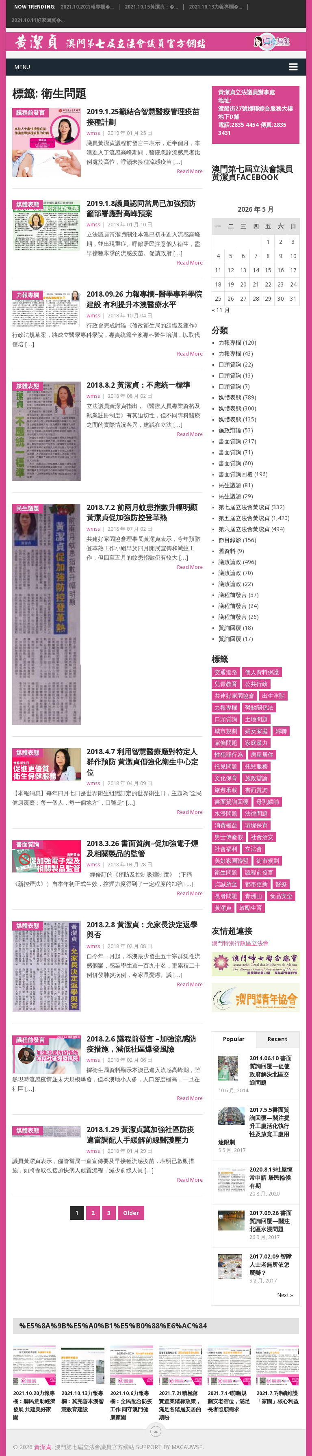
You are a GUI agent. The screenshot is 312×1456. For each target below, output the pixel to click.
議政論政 (230, 562)
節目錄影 (230, 540)
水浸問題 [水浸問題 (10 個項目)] (225, 813)
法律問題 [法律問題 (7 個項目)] (256, 813)
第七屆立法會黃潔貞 (244, 507)
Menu (22, 67)
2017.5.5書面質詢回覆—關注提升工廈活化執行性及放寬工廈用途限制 (254, 1126)
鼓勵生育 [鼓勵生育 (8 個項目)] (250, 908)
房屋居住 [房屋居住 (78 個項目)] (262, 754)
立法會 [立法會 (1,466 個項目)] (253, 849)
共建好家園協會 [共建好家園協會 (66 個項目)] (234, 695)
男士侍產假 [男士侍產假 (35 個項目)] (228, 837)
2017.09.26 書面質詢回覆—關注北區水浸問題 (270, 1221)
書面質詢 (230, 441)
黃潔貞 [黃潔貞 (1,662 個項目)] (223, 908)
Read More (190, 171)
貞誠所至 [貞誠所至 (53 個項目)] (225, 884)
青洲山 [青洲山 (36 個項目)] (253, 896)
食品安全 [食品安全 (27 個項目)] (281, 896)
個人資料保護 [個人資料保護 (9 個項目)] (262, 672)
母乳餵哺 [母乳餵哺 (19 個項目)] (267, 802)
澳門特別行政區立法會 (240, 943)
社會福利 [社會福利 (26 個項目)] (225, 849)
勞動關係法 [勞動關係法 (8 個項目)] (259, 707)
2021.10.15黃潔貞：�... (151, 7)
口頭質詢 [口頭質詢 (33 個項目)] (225, 719)
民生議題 (230, 485)
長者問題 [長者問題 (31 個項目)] (225, 896)
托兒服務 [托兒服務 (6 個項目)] (256, 766)
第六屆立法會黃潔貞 (244, 529)
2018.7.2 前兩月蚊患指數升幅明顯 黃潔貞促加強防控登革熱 (142, 512)
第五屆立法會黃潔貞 (244, 518)
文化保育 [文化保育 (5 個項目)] (225, 778)
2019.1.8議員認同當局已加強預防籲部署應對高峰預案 (141, 208)
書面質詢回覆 (236, 474)
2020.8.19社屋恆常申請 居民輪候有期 (270, 1177)
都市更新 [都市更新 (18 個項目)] (256, 884)
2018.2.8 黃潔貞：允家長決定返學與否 (142, 929)
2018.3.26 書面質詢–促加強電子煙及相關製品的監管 (142, 848)
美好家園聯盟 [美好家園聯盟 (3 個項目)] (231, 860)
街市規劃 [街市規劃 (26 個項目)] (267, 860)
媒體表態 (230, 397)
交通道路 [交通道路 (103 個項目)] (225, 672)
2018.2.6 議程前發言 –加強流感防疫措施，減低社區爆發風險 (141, 1044)
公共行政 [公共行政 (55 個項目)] (256, 684)
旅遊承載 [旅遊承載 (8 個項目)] (225, 790)
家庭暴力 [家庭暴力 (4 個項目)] (256, 743)
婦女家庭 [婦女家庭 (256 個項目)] (256, 731)
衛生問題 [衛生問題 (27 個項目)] (225, 872)
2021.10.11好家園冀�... (38, 20)
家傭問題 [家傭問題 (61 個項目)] (225, 743)
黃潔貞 (42, 1447)
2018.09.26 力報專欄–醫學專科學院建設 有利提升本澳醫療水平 (144, 299)
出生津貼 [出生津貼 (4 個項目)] (273, 695)
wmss (93, 133)
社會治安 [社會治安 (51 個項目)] (262, 837)
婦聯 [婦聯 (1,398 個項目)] (281, 731)
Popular (234, 1039)
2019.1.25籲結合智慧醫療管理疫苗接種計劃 (143, 116)
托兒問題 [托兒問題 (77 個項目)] (225, 766)
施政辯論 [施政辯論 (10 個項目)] (256, 778)
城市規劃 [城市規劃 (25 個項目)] (225, 731)
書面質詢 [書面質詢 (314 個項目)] (256, 790)
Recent (278, 1039)
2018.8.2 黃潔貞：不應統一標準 (138, 385)
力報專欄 (230, 342)
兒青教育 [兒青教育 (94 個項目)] (225, 684)
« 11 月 (221, 310)
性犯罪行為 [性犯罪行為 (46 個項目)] (228, 754)
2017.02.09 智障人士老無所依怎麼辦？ (270, 1264)
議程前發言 (233, 595)
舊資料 (227, 551)
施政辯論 (230, 430)
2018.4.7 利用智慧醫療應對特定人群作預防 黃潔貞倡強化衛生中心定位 (142, 761)
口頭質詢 (230, 364)
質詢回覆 (230, 628)
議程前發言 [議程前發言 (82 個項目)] (259, 872)
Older (131, 1213)
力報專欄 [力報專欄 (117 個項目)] (225, 707)
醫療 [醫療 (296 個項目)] (281, 884)
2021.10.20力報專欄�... (87, 7)
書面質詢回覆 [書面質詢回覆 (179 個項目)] (231, 802)
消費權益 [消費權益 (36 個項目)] (225, 825)
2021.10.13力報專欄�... (215, 7)
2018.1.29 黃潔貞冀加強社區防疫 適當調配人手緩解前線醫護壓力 (140, 1134)
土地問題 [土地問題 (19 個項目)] (256, 719)
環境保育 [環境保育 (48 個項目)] (256, 825)
